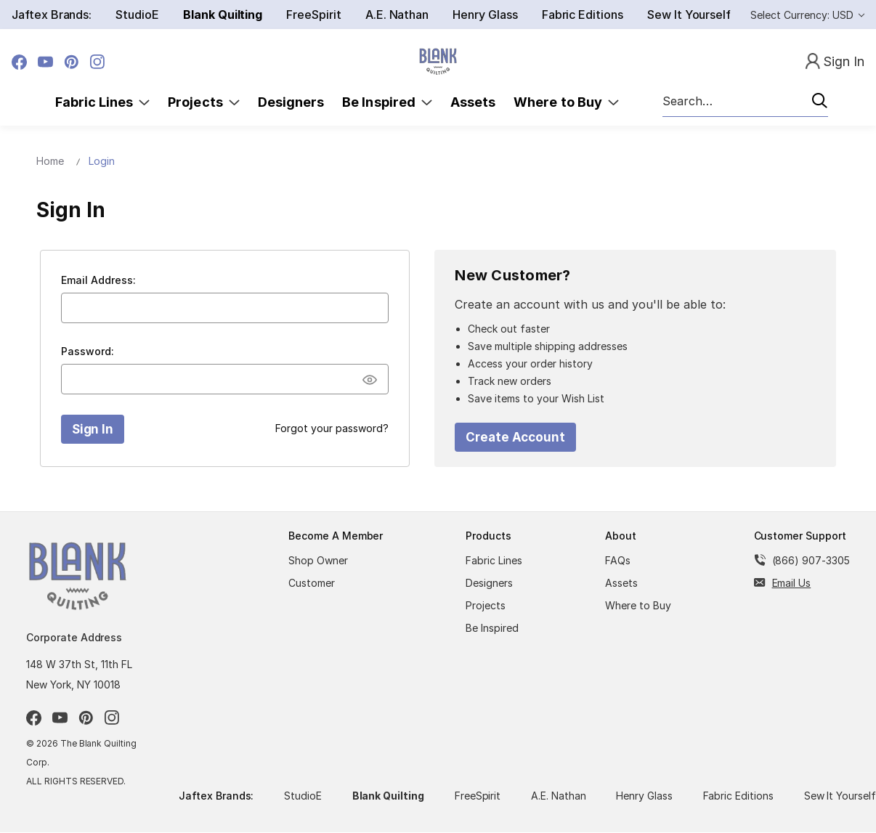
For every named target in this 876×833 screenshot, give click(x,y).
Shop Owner (318, 560)
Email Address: (98, 280)
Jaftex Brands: (52, 14)
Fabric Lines (102, 102)
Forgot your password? (332, 428)
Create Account (515, 437)
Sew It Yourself (689, 14)
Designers (291, 102)
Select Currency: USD (807, 15)
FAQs (617, 560)
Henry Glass (485, 14)
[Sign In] (835, 62)
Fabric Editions (582, 14)
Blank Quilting (222, 14)
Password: (87, 351)
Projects (204, 102)
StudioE (137, 14)
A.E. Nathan (397, 14)
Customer (311, 583)
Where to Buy (566, 102)
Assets (472, 102)
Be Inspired (387, 102)
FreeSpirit (313, 14)
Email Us (791, 583)
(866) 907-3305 (811, 560)
